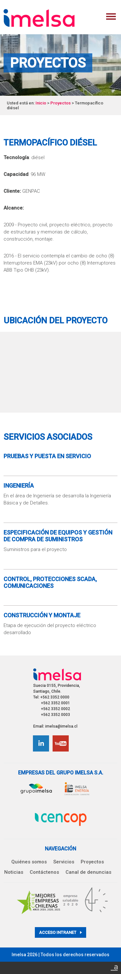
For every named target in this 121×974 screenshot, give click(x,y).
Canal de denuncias (88, 872)
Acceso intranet (60, 932)
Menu (111, 16)
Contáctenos (44, 872)
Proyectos (60, 103)
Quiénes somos (29, 862)
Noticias (13, 872)
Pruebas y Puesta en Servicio (47, 456)
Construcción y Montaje (42, 615)
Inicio (40, 103)
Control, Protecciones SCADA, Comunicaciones (50, 582)
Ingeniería (19, 485)
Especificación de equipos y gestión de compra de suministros (58, 536)
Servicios (63, 862)
